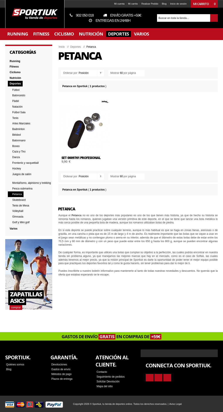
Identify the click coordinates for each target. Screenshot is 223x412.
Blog (164, 3)
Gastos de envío (60, 369)
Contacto (101, 371)
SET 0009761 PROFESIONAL (81, 157)
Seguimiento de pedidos (110, 376)
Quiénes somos (15, 364)
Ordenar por (70, 72)
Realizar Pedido (149, 3)
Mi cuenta (119, 3)
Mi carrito (133, 3)
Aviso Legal (175, 403)
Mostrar (114, 72)
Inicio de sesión (178, 3)
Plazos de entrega (62, 378)
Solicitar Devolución (107, 381)
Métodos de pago (61, 373)
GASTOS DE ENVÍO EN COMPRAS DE (111, 336)
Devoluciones (59, 364)
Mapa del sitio (104, 386)
